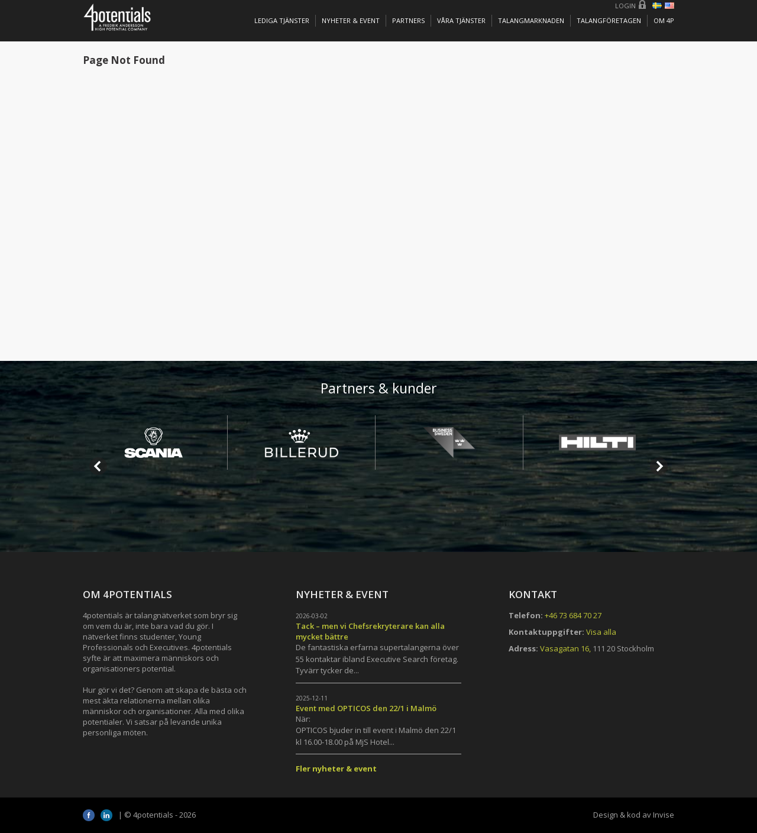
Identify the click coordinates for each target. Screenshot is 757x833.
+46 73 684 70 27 (573, 615)
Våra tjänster (461, 20)
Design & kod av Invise (633, 814)
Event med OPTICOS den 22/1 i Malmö (366, 708)
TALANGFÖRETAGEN (609, 20)
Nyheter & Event (351, 20)
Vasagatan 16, (565, 648)
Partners (408, 20)
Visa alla (601, 632)
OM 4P (664, 20)
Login (625, 5)
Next (658, 466)
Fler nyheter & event (336, 768)
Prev (98, 466)
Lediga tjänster (281, 20)
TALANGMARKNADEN (531, 20)
